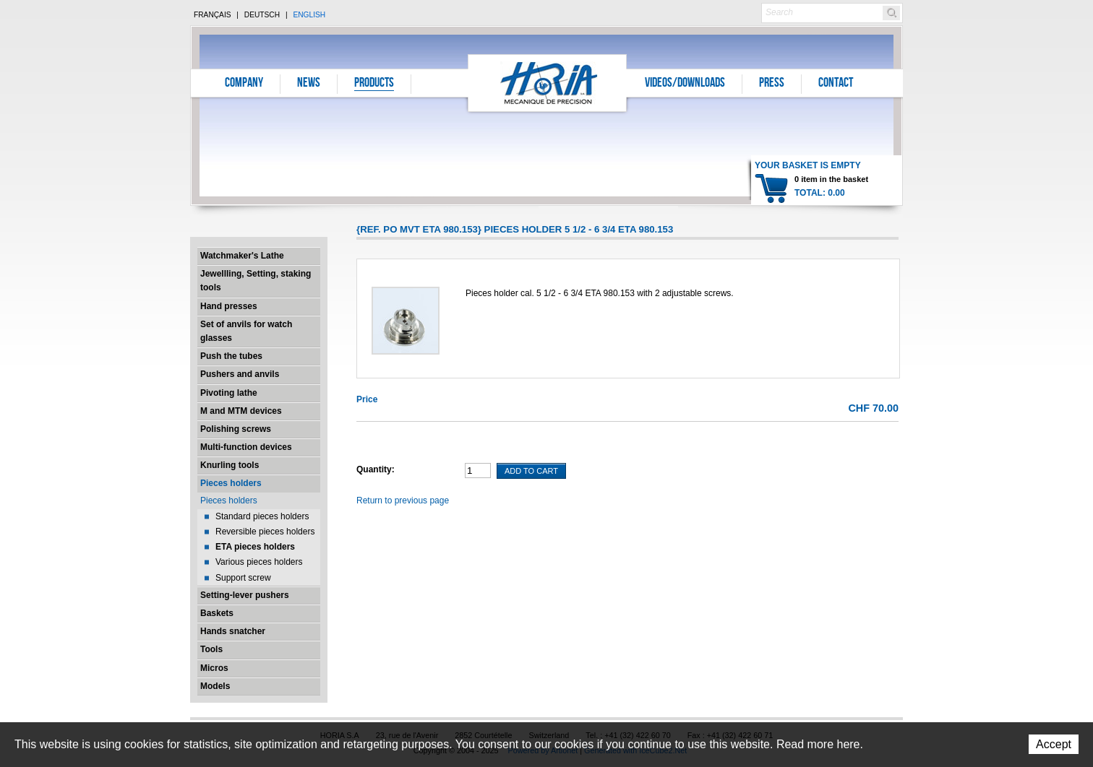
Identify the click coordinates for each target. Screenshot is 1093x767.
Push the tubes (231, 356)
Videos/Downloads (685, 83)
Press (771, 83)
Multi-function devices (246, 447)
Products (374, 83)
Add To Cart (531, 471)
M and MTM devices (241, 411)
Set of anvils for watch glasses (246, 331)
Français (212, 15)
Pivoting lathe (228, 393)
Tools (211, 649)
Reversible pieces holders (264, 531)
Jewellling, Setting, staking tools (255, 280)
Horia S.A (547, 83)
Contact (835, 83)
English (309, 15)
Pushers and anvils (239, 374)
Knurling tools (229, 465)
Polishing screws (235, 429)
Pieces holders (231, 483)
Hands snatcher (232, 631)
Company (244, 83)
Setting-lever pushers (244, 595)
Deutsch (262, 15)
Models (215, 686)
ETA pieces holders (255, 547)
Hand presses (228, 306)
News (308, 83)
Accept (1053, 744)
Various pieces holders (259, 562)
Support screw (243, 578)
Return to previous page (402, 500)
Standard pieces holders (262, 516)
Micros (214, 668)
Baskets (216, 613)
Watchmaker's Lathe (242, 256)
